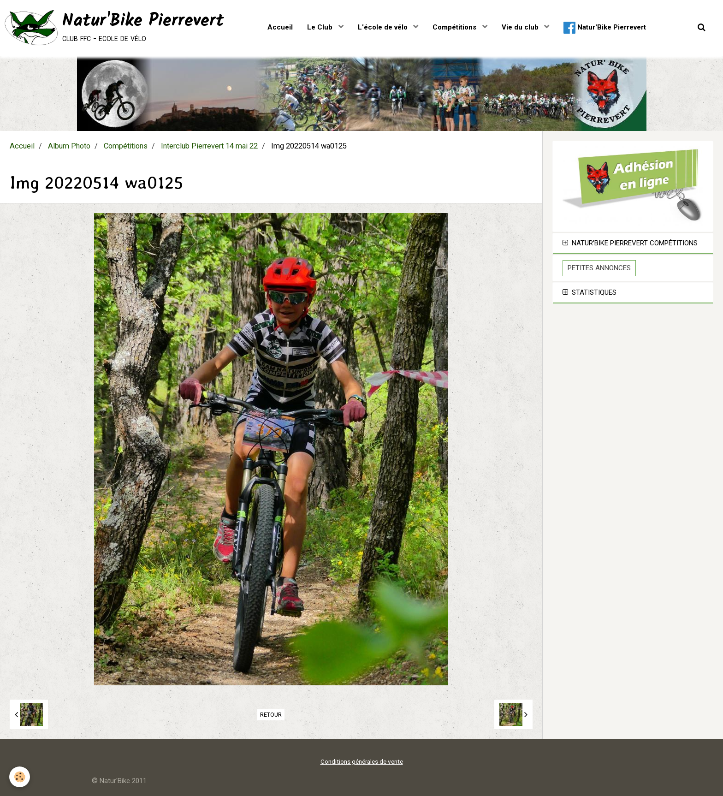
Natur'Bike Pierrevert (604, 28)
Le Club (320, 27)
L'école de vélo (383, 27)
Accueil (280, 27)
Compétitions (455, 27)
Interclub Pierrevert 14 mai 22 (209, 146)
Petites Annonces (599, 268)
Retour (271, 714)
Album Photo (69, 146)
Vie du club (521, 27)
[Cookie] (19, 776)
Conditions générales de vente (361, 761)
